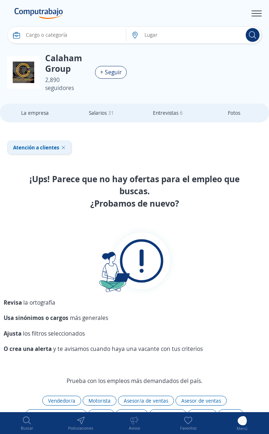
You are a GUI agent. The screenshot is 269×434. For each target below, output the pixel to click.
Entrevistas (168, 112)
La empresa (35, 112)
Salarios (101, 112)
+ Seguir (111, 72)
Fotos (234, 112)
